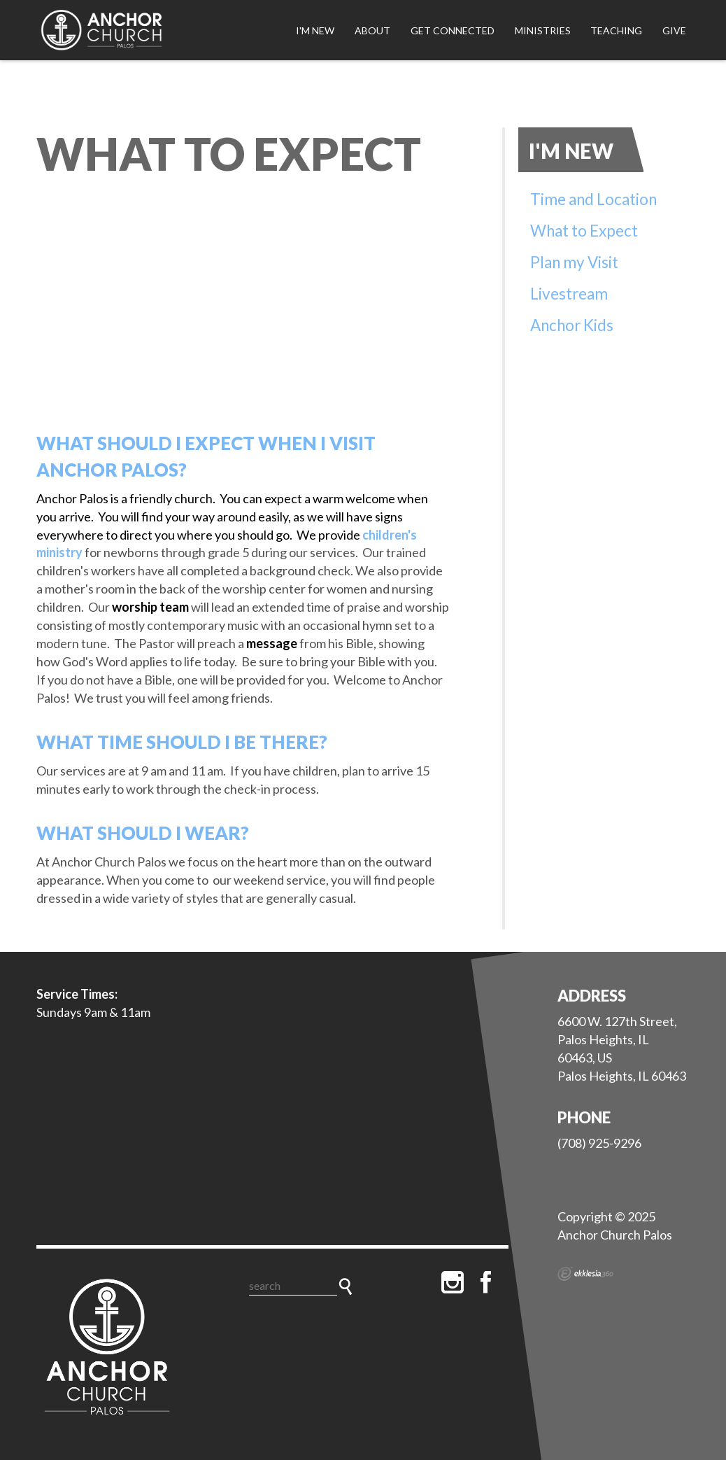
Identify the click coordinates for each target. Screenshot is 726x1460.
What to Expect (584, 230)
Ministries (543, 30)
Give (674, 30)
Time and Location (593, 199)
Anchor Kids (571, 325)
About (372, 30)
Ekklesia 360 (585, 1274)
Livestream (569, 293)
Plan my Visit (574, 262)
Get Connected (452, 30)
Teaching (616, 30)
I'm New (315, 30)
